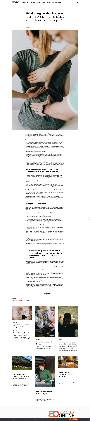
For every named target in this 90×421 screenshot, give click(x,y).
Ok (70, 419)
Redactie (47, 294)
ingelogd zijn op (17, 300)
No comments (28, 24)
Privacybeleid (75, 419)
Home (26, 9)
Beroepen (32, 9)
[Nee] (88, 419)
